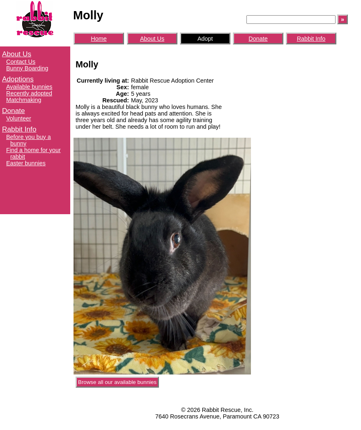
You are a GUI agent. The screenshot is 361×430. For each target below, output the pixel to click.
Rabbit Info (19, 129)
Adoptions (18, 79)
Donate (13, 110)
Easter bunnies (26, 163)
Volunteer (18, 118)
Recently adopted (29, 93)
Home (98, 38)
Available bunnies (29, 86)
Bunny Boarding (27, 68)
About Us (16, 54)
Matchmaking (23, 100)
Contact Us (20, 61)
